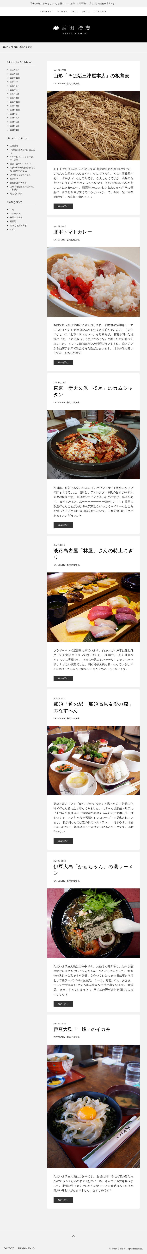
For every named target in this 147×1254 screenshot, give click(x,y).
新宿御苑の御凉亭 (18, 182)
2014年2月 (14, 126)
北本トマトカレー (73, 232)
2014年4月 (14, 118)
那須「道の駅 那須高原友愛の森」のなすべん (93, 707)
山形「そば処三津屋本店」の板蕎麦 (91, 76)
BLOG (86, 12)
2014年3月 (14, 122)
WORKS (62, 12)
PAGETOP (73, 1236)
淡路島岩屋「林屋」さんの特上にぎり (93, 554)
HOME (5, 47)
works (13, 229)
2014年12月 (15, 110)
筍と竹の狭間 (16, 193)
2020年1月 (14, 74)
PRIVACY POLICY (26, 1248)
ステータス (15, 213)
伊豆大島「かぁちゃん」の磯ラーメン (93, 870)
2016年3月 (14, 94)
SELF (75, 12)
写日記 (13, 221)
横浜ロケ (14, 178)
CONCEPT (46, 12)
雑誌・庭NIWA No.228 (20, 163)
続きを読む (63, 206)
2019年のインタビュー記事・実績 (21, 158)
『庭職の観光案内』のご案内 (22, 151)
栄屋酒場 (14, 145)
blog (12, 209)
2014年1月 (14, 130)
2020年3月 (14, 70)
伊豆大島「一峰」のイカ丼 (82, 1029)
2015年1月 (14, 106)
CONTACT (100, 12)
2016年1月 (14, 98)
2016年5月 (14, 86)
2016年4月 (14, 90)
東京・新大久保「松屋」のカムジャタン (93, 391)
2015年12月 (15, 102)
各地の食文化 (73, 83)
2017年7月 (14, 82)
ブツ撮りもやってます (20, 174)
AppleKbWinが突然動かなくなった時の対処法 (23, 169)
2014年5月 (14, 114)
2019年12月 (15, 78)
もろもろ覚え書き (18, 225)
